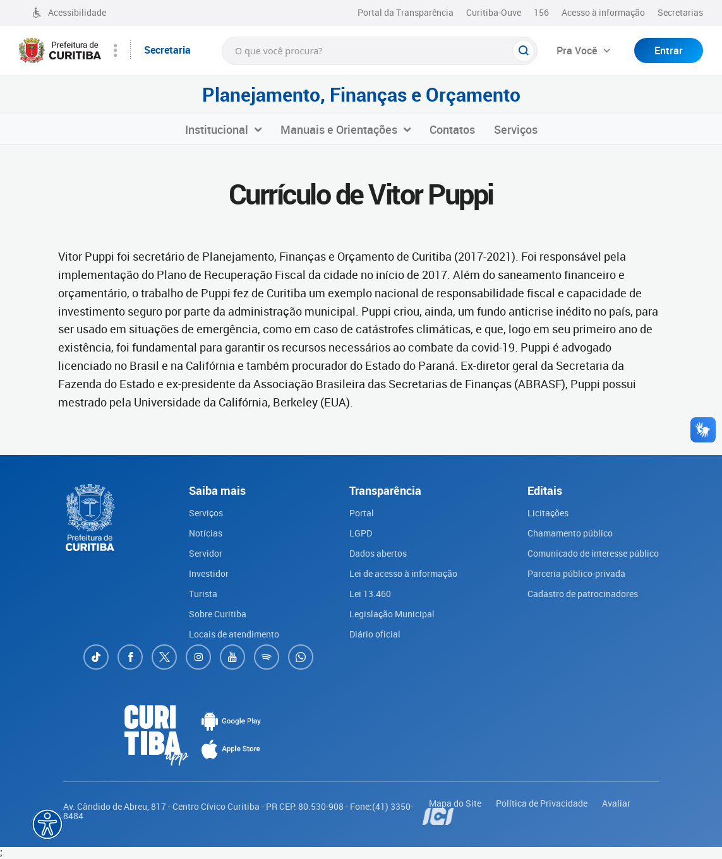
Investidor (209, 573)
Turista (203, 594)
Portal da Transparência (406, 12)
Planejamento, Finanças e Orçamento (361, 94)
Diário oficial (374, 634)
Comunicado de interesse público (593, 553)
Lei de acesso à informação (403, 573)
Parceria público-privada (576, 573)
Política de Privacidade (542, 803)
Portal (361, 513)
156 (541, 12)
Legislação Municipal (392, 614)
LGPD (360, 533)
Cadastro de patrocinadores (582, 594)
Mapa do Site (456, 803)
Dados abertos (378, 553)
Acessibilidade (69, 12)
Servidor (205, 553)
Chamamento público (570, 533)
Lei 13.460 (370, 594)
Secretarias (680, 12)
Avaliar (616, 803)
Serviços (206, 513)
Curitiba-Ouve (493, 12)
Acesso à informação (603, 12)
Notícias (205, 533)
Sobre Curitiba (217, 614)
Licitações (548, 513)
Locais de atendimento (234, 634)
